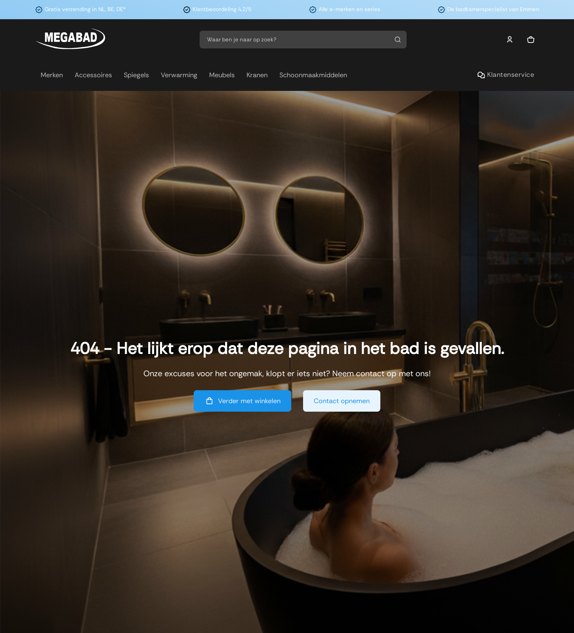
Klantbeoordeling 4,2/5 (222, 9)
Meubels (222, 75)
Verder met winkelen (242, 401)
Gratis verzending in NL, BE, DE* (85, 9)
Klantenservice (505, 74)
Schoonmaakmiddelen (313, 75)
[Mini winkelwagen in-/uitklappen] (530, 39)
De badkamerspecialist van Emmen (493, 9)
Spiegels (136, 75)
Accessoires (93, 75)
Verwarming (179, 75)
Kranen (257, 75)
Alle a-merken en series (349, 9)
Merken (52, 75)
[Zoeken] (398, 39)
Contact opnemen (342, 401)
